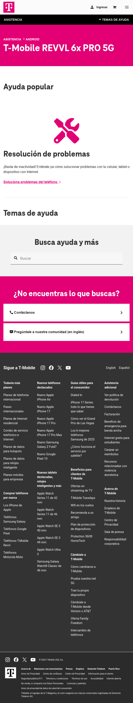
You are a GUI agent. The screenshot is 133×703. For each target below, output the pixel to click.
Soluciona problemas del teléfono (32, 182)
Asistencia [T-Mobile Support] (12, 39)
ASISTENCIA (13, 19)
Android (32, 39)
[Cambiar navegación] (117, 19)
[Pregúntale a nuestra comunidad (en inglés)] (66, 332)
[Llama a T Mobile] (66, 313)
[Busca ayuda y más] (66, 258)
